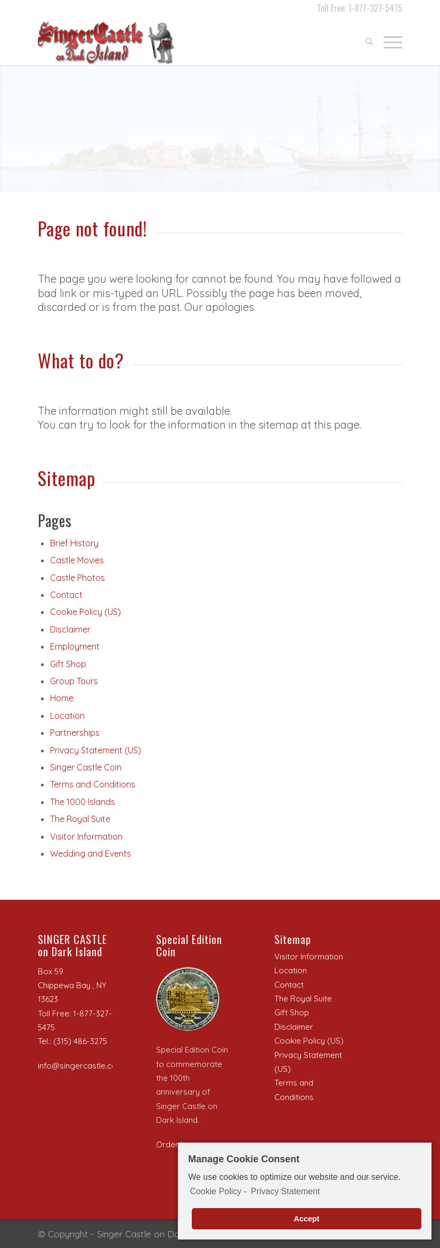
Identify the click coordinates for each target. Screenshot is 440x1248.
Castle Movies (77, 560)
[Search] (364, 40)
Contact (66, 594)
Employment (75, 646)
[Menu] (387, 40)
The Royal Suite (80, 819)
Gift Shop (68, 664)
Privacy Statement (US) (95, 750)
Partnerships (75, 732)
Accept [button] (307, 1218)
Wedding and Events (90, 853)
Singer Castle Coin (85, 767)
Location (67, 715)
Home (62, 698)
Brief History (74, 543)
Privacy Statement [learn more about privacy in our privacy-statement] (285, 1191)
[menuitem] (364, 40)
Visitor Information (86, 836)
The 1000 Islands (82, 802)
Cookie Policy (215, 1191)
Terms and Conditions (92, 784)
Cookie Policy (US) (85, 611)
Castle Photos (77, 577)
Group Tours (74, 681)
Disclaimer (70, 629)
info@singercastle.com (81, 1066)
